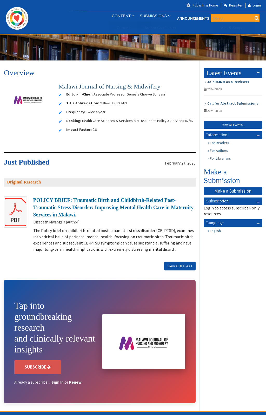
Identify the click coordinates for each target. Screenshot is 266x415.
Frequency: (75, 112)
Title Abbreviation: (82, 103)
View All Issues (180, 266)
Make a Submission (232, 191)
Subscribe (38, 367)
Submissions (154, 18)
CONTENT (121, 18)
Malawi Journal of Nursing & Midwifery (109, 86)
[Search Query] (250, 18)
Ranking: (73, 121)
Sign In (57, 382)
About (224, 18)
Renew (75, 382)
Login (254, 5)
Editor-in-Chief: (79, 94)
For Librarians (220, 158)
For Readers (219, 142)
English (215, 230)
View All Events (232, 125)
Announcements (192, 18)
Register (233, 5)
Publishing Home (202, 5)
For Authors (218, 150)
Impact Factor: (79, 129)
